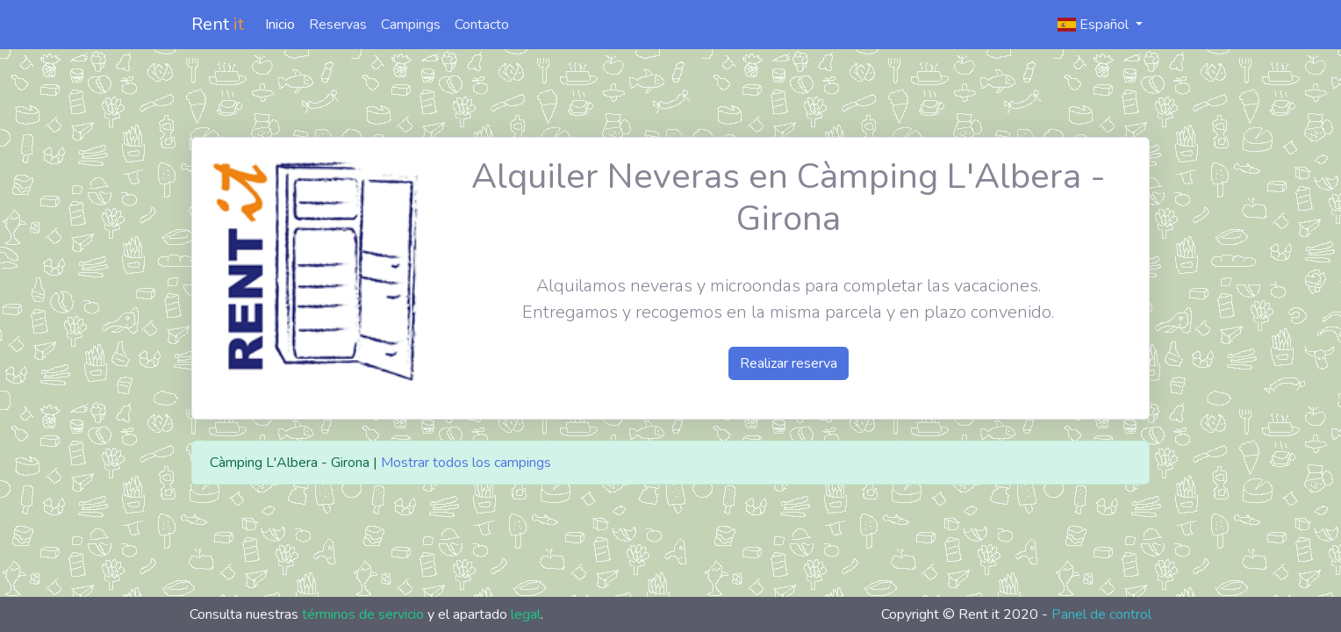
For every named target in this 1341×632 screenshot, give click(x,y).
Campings (411, 24)
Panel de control (1101, 614)
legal (526, 614)
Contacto (482, 24)
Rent (217, 24)
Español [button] (1095, 24)
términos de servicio (363, 614)
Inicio (280, 24)
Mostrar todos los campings (466, 462)
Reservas (338, 24)
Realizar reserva (788, 363)
